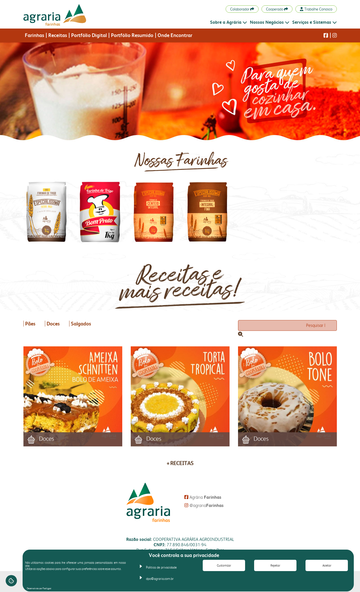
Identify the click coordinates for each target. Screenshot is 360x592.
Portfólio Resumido (132, 35)
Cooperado (277, 9)
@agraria (204, 505)
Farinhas (34, 35)
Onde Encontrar (175, 35)
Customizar (224, 565)
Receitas (57, 35)
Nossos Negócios (269, 22)
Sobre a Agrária (228, 22)
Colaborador (242, 9)
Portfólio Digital (89, 35)
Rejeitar (275, 565)
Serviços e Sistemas (314, 22)
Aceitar (326, 565)
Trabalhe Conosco (316, 9)
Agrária (202, 497)
